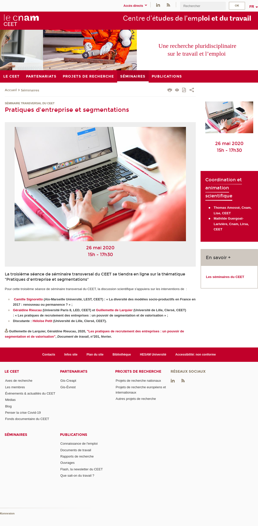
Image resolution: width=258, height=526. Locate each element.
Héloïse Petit (42, 321)
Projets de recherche (138, 371)
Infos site (71, 354)
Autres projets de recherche (136, 399)
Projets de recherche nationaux (138, 380)
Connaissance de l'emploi (79, 443)
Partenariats (73, 371)
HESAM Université (153, 354)
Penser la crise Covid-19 (23, 412)
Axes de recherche (18, 380)
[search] (202, 6)
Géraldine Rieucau (27, 310)
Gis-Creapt (68, 380)
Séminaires (30, 90)
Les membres (15, 387)
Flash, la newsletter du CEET (81, 469)
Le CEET (12, 371)
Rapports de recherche (77, 456)
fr (251, 7)
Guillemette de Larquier (114, 310)
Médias (10, 400)
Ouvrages (67, 463)
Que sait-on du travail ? (77, 475)
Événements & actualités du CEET (30, 393)
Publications (73, 435)
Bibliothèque (122, 354)
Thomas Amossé (227, 207)
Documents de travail (75, 450)
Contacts (48, 354)
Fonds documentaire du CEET (27, 419)
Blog (8, 406)
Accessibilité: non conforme (195, 354)
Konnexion (7, 513)
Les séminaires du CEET (225, 277)
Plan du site (95, 354)
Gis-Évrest (68, 387)
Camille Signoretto (28, 299)
